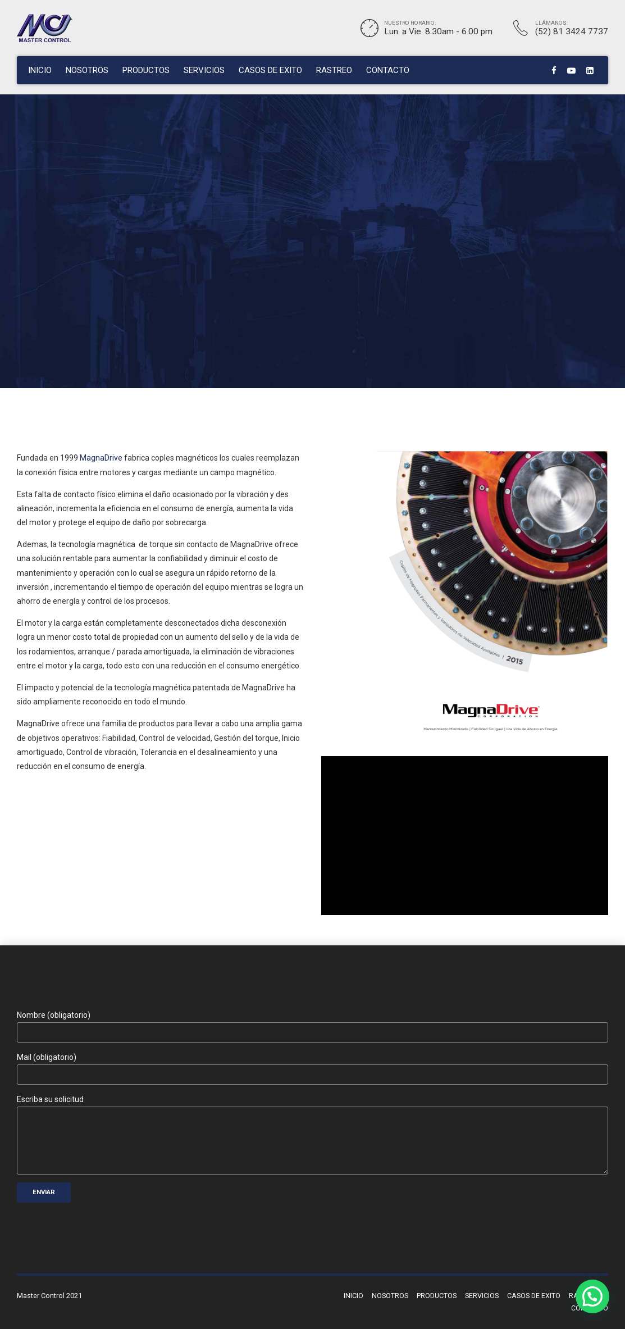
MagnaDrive (101, 457)
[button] (592, 1296)
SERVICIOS (204, 70)
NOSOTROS (87, 70)
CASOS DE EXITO (270, 70)
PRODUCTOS (146, 70)
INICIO (40, 70)
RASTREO (334, 70)
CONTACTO (387, 70)
